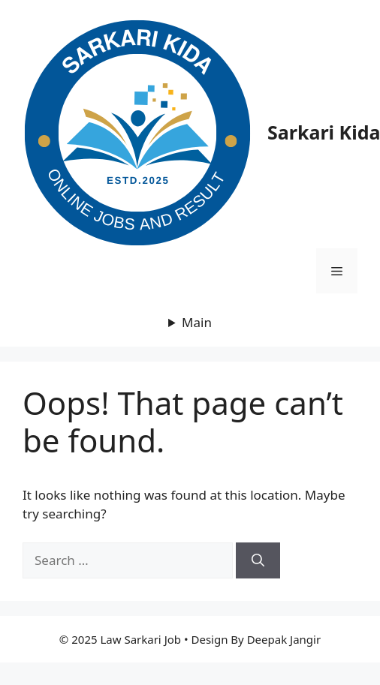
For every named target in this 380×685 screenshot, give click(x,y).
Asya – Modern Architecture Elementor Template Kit (263, 681)
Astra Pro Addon (163, 681)
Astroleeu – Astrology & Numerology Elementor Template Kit (218, 681)
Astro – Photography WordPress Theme (197, 681)
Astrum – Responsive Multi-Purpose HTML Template (241, 681)
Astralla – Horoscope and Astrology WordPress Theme (178, 681)
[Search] (258, 560)
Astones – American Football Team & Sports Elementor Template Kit (126, 681)
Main (197, 322)
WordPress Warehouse (87, 681)
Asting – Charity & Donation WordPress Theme (103, 681)
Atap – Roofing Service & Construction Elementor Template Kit (286, 681)
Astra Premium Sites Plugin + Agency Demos (149, 681)
